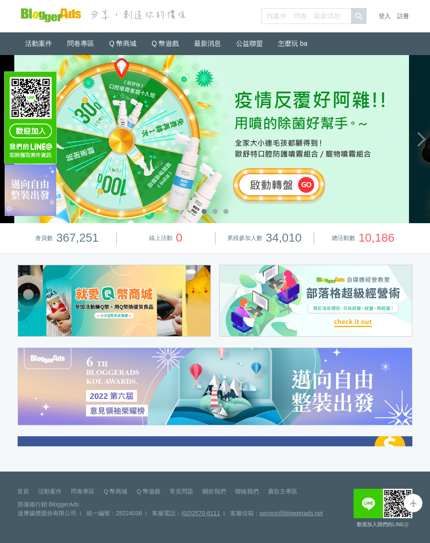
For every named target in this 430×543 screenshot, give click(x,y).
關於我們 (214, 491)
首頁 (23, 491)
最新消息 (207, 43)
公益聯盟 (249, 43)
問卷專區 (80, 43)
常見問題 (181, 491)
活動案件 (38, 43)
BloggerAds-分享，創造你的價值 (51, 15)
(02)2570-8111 (200, 513)
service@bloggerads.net (291, 513)
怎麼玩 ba (292, 43)
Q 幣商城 (122, 43)
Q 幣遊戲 (165, 43)
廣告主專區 (282, 491)
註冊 (403, 16)
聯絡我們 (247, 491)
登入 (385, 16)
